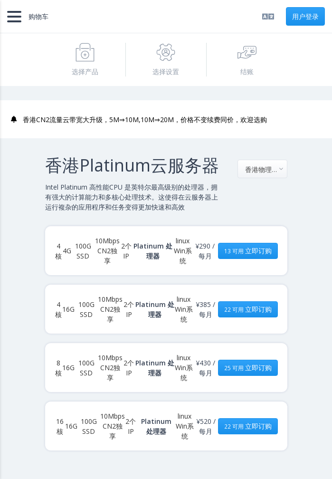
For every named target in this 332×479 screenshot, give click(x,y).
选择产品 (85, 59)
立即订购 (248, 250)
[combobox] (262, 169)
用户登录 (305, 16)
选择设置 (165, 59)
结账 (246, 59)
